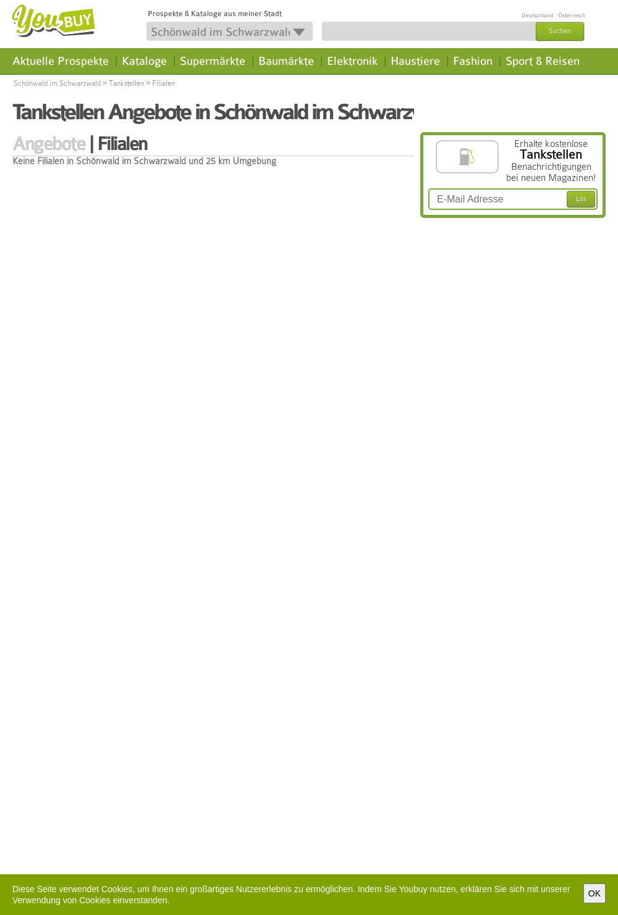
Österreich (571, 15)
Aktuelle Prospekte (60, 61)
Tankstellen (126, 83)
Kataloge (144, 61)
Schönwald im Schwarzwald (57, 83)
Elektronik (352, 61)
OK (594, 893)
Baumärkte (286, 61)
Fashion (473, 61)
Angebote (48, 143)
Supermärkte (212, 61)
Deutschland (537, 15)
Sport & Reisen (543, 61)
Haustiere (415, 61)
